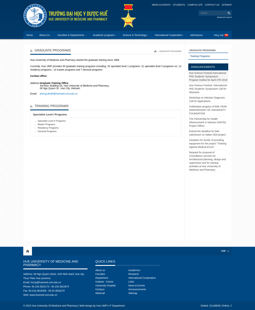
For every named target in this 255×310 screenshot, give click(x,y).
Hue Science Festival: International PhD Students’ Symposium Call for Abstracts (208, 89)
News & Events (161, 4)
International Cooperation (168, 35)
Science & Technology (135, 35)
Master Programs (46, 124)
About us (100, 270)
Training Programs (52, 106)
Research (133, 274)
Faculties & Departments (71, 35)
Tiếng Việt (219, 35)
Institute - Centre (104, 281)
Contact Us (212, 4)
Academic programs (104, 35)
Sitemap (227, 4)
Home (29, 35)
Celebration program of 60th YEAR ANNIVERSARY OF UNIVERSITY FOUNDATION (208, 110)
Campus (99, 289)
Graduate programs (170, 51)
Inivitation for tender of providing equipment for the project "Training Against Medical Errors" (207, 143)
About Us (44, 35)
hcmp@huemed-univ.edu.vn (46, 282)
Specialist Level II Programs (52, 121)
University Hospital (105, 285)
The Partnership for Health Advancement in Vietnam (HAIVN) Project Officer (207, 122)
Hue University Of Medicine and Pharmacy (50, 263)
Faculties (100, 274)
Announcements (203, 66)
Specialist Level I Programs (50, 114)
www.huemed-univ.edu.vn (43, 294)
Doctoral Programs (47, 131)
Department (101, 277)
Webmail (100, 293)
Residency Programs (48, 128)
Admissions (196, 35)
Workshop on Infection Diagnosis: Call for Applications (207, 99)
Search (229, 13)
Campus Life (195, 4)
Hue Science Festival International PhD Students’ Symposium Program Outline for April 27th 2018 (208, 76)
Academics (134, 270)
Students (179, 4)
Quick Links (105, 261)
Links (131, 281)
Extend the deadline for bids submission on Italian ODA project (207, 133)
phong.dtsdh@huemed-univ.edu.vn (58, 93)
